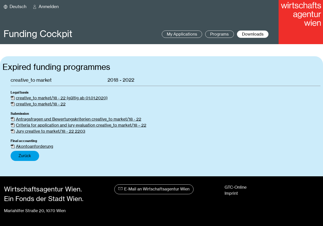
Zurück (25, 156)
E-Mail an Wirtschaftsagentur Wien (154, 189)
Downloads (252, 34)
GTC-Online (236, 187)
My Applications (182, 34)
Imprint (231, 193)
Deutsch (18, 6)
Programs (219, 34)
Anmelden (49, 6)
